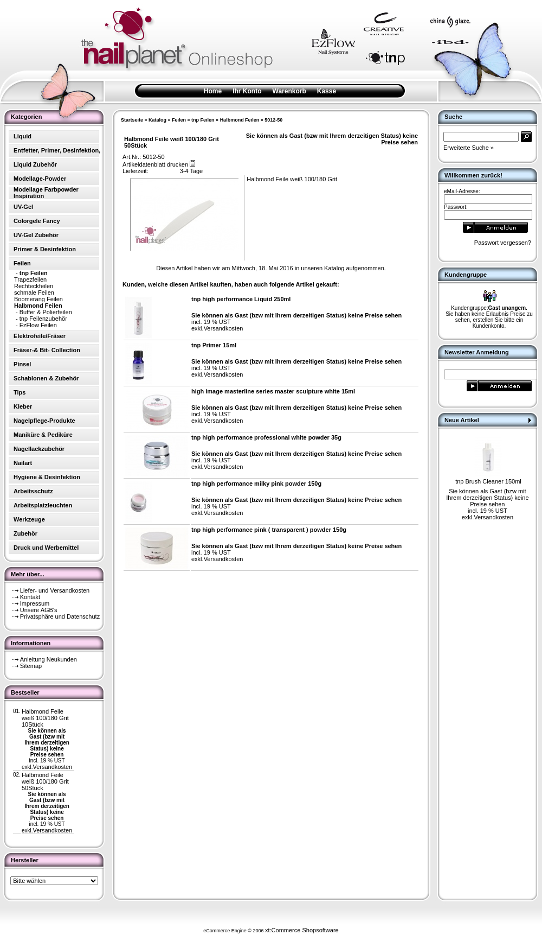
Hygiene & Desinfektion (47, 477)
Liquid (22, 136)
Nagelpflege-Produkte (44, 420)
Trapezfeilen (30, 279)
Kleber (23, 406)
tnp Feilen (203, 120)
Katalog (157, 120)
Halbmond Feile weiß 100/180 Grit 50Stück (45, 781)
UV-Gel (23, 206)
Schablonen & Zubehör (46, 378)
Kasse (326, 91)
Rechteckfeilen (33, 286)
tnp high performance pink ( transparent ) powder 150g (268, 529)
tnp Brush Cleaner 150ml (488, 481)
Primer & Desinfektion (45, 249)
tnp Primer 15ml (213, 345)
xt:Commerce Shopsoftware (302, 930)
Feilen (179, 120)
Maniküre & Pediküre (43, 434)
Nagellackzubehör (39, 449)
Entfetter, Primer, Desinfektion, (57, 150)
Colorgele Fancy (37, 221)
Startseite (132, 120)
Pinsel (22, 364)
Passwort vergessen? (502, 242)
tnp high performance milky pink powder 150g (256, 483)
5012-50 (273, 120)
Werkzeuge (29, 519)
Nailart (23, 463)
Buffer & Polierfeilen (46, 312)
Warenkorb (289, 91)
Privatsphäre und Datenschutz (60, 616)
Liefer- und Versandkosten (54, 590)
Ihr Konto (247, 91)
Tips (19, 392)
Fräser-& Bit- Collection (47, 350)
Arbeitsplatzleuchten (43, 505)
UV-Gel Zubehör (36, 235)
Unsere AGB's (38, 610)
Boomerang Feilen (38, 299)
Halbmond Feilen (240, 120)
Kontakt (30, 597)
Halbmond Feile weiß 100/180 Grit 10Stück (45, 718)
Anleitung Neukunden (48, 659)
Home (213, 91)
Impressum (34, 603)
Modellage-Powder (40, 178)
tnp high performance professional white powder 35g (266, 437)
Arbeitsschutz (33, 491)
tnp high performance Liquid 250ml (241, 299)
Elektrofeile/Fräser (40, 336)
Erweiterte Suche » (468, 147)
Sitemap (31, 666)
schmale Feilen (34, 292)
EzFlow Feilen (38, 325)
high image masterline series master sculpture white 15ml (273, 391)
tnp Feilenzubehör (43, 318)
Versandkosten (52, 767)
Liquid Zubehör (35, 164)
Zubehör (25, 533)
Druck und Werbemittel (46, 547)
